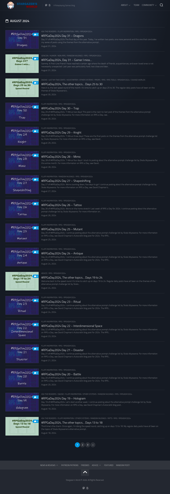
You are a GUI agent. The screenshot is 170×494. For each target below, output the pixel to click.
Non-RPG (62, 56)
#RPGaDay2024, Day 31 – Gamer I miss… (66, 60)
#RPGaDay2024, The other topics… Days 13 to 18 (71, 422)
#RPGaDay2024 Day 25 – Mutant (62, 229)
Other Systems (86, 80)
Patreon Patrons (69, 465)
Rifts (110, 418)
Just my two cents (57, 80)
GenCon (44, 56)
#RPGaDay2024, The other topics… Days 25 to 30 (71, 84)
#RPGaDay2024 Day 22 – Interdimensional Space (71, 326)
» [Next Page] (93, 445)
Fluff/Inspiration (66, 31)
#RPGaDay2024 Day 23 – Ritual (61, 302)
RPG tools (111, 80)
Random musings (75, 56)
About (124, 5)
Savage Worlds (138, 80)
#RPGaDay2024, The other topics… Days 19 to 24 (71, 277)
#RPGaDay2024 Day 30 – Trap (60, 108)
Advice (44, 273)
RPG (77, 31)
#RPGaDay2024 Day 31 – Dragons (62, 36)
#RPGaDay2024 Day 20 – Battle (61, 374)
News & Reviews (47, 465)
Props (97, 80)
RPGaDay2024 (86, 31)
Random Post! (123, 465)
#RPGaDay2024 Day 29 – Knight (61, 132)
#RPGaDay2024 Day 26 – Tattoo (61, 205)
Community (148, 5)
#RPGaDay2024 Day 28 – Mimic (61, 156)
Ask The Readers (48, 31)
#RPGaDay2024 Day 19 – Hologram (63, 398)
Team (136, 5)
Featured (108, 465)
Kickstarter (72, 80)
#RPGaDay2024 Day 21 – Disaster (62, 350)
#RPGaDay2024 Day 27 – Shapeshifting (65, 181)
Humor (53, 56)
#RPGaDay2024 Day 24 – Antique (62, 253)
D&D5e (44, 80)
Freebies (85, 465)
